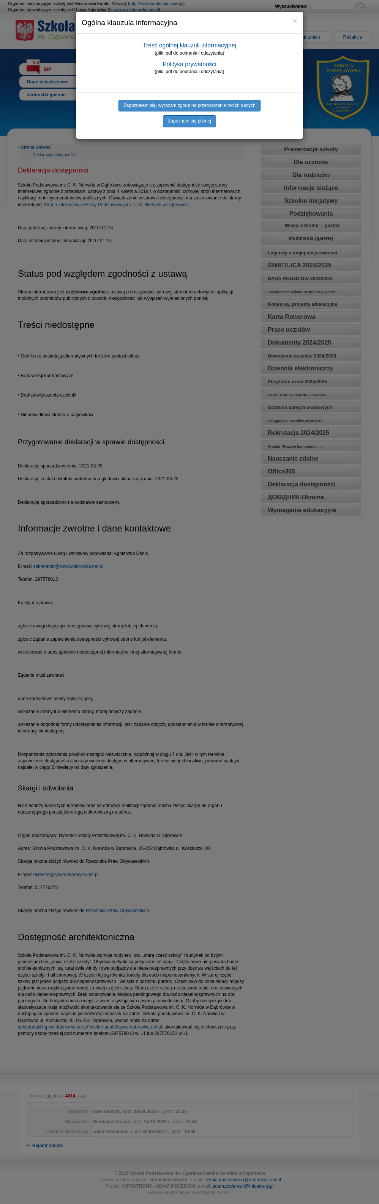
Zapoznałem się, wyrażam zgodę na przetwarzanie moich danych (189, 105)
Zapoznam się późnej (189, 121)
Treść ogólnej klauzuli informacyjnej (189, 45)
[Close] (295, 21)
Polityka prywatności (189, 64)
